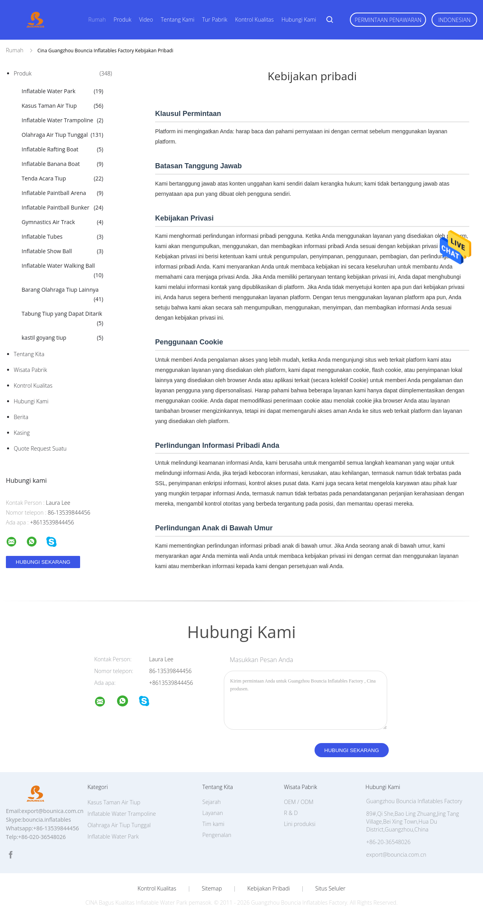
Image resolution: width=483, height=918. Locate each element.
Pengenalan (216, 835)
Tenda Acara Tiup (62, 178)
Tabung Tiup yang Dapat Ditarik (62, 319)
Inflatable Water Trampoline (62, 120)
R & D (291, 813)
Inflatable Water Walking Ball (62, 271)
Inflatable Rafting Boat (62, 149)
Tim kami (213, 824)
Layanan (212, 813)
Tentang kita (29, 354)
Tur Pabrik (214, 19)
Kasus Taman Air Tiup (62, 105)
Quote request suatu (40, 448)
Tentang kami (177, 19)
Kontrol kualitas (254, 19)
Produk (122, 19)
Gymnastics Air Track (62, 222)
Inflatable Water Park (62, 91)
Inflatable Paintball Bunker (62, 207)
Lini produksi (299, 824)
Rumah (97, 19)
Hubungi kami (299, 19)
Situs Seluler (330, 888)
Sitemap (212, 888)
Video (146, 19)
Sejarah (211, 802)
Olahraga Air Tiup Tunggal (62, 135)
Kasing (22, 432)
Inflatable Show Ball (62, 251)
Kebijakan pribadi (268, 888)
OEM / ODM (298, 802)
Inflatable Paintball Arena (62, 193)
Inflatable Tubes (62, 236)
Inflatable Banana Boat (62, 164)
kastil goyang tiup (62, 337)
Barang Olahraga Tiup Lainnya (62, 295)
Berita (21, 417)
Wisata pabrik (30, 369)
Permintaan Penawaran (388, 20)
